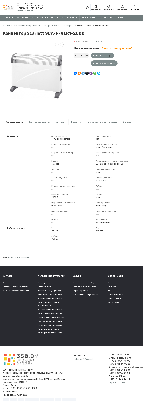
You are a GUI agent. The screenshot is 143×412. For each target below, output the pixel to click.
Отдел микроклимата (120, 358)
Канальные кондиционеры (50, 309)
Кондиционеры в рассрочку (50, 325)
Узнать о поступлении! (117, 48)
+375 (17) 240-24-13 (119, 379)
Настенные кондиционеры (50, 298)
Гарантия (76, 122)
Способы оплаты (115, 295)
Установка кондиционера (84, 287)
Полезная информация (47, 18)
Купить (102, 55)
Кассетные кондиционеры (50, 291)
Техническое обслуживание (85, 295)
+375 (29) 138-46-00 (30, 8)
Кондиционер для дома (48, 329)
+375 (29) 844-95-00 (119, 364)
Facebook (89, 359)
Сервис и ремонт (80, 291)
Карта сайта (113, 302)
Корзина (135, 8)
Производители (115, 298)
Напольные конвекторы (19, 257)
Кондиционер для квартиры (50, 333)
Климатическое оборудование (17, 291)
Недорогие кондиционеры (50, 321)
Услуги (25, 18)
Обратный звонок (25, 11)
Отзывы (127, 122)
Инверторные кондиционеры (51, 317)
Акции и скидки (89, 18)
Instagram (78, 359)
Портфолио (71, 18)
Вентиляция (8, 283)
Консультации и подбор (84, 283)
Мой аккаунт (123, 8)
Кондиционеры (45, 283)
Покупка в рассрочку (39, 122)
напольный (101, 180)
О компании (106, 18)
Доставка (61, 122)
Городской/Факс (117, 376)
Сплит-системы (45, 287)
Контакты (121, 18)
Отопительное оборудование (16, 287)
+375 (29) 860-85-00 (119, 370)
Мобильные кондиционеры (50, 295)
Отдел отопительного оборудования (124, 367)
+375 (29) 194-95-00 (119, 373)
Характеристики (14, 122)
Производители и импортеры (102, 122)
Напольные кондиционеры (50, 313)
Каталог (8, 18)
